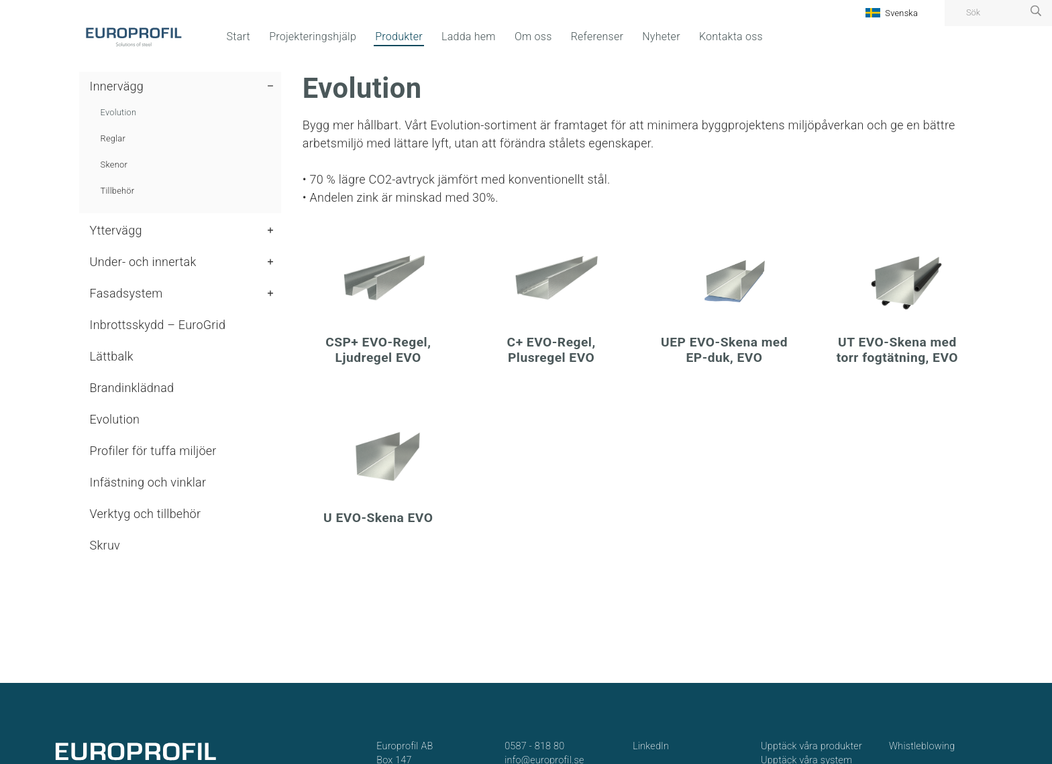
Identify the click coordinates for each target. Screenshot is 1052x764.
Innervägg (117, 86)
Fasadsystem (126, 293)
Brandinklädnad (132, 388)
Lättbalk (112, 356)
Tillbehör (118, 191)
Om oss (533, 36)
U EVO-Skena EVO (378, 517)
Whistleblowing (922, 746)
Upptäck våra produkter (811, 746)
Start (238, 36)
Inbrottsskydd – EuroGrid (158, 325)
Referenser (597, 36)
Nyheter (661, 36)
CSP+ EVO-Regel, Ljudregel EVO (378, 349)
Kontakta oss (731, 36)
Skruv (105, 545)
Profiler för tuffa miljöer (153, 451)
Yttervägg (116, 230)
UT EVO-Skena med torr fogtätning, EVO (897, 349)
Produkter (399, 36)
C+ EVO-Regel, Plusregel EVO (551, 349)
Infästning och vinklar (148, 482)
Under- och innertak (143, 262)
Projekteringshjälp (312, 36)
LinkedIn (651, 746)
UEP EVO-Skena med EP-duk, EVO (724, 349)
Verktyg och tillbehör (145, 514)
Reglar (113, 138)
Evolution (119, 112)
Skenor (114, 165)
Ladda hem (468, 36)
